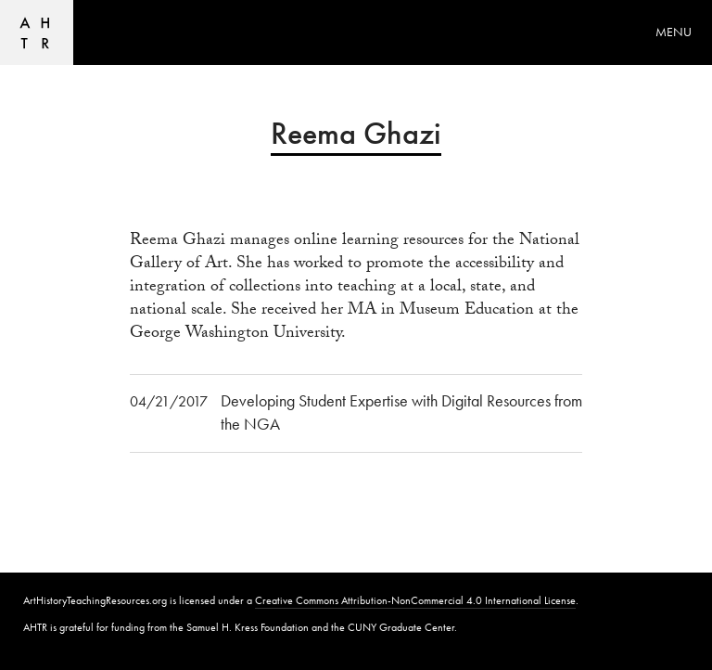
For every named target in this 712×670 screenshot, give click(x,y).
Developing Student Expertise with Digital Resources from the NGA (401, 412)
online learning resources (379, 242)
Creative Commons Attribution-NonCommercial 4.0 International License (415, 600)
